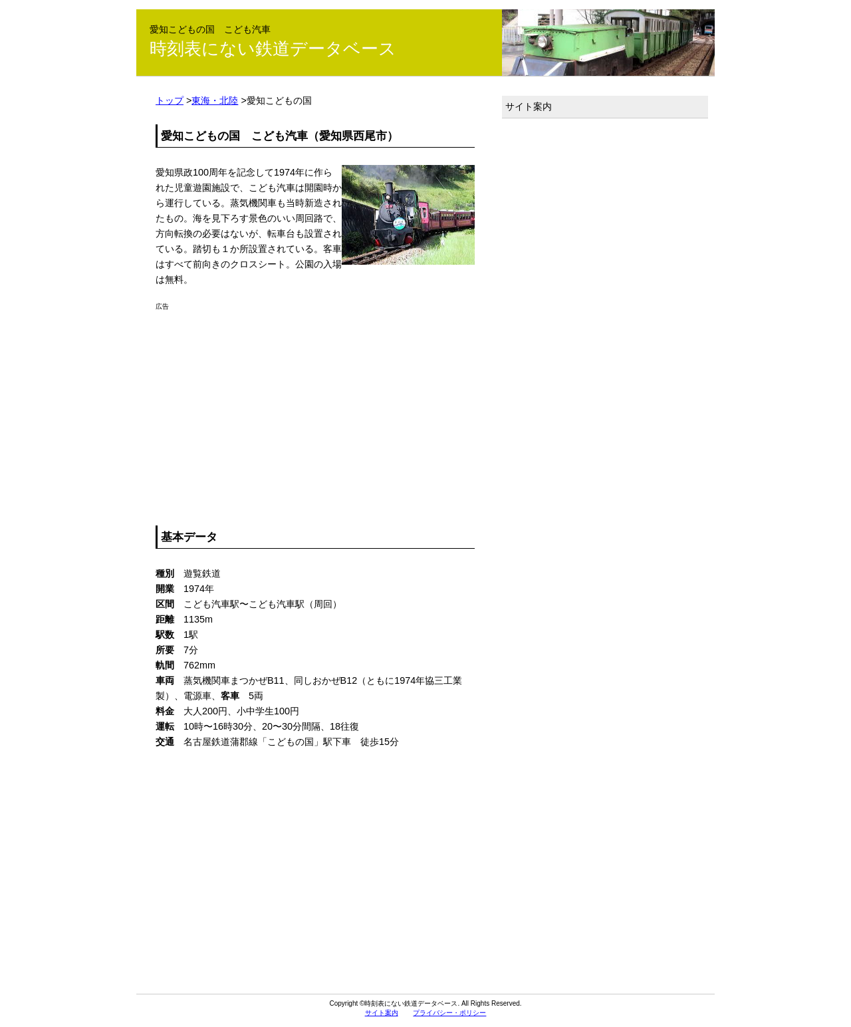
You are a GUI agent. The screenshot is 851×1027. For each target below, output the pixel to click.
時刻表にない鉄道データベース (273, 48)
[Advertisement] (315, 404)
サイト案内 (528, 106)
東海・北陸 (214, 100)
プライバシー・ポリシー (449, 1012)
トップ (169, 100)
